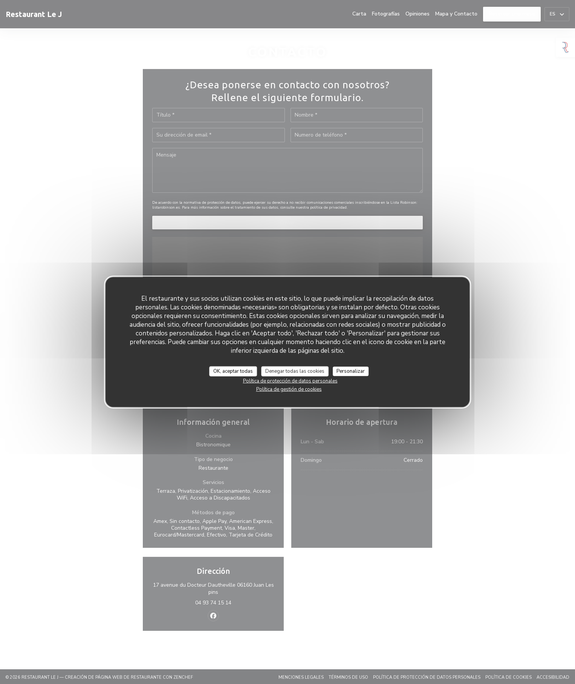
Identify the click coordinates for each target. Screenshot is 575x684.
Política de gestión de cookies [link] (289, 389)
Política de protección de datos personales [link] (290, 381)
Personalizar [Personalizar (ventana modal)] (350, 370)
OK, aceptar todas (233, 370)
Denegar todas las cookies (294, 370)
